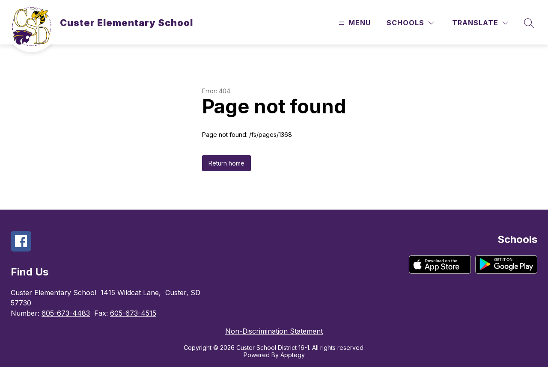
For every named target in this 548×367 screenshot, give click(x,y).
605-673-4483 (66, 313)
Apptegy (292, 354)
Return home (226, 163)
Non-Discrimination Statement (274, 331)
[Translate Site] (480, 23)
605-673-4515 (133, 313)
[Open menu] (354, 23)
